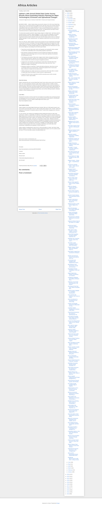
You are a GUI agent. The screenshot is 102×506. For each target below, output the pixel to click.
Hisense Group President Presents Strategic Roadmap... (73, 437)
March (69, 468)
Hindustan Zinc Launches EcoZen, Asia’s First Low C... (73, 239)
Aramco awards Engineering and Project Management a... (74, 377)
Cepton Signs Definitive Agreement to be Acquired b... (73, 114)
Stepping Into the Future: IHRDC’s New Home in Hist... (73, 122)
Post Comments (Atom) (43, 213)
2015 (68, 490)
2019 (68, 482)
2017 (68, 486)
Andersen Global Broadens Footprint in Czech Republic (73, 331)
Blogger (58, 503)
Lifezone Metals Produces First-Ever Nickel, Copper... (73, 339)
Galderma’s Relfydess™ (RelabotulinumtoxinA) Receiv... (73, 109)
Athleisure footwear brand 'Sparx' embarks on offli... (73, 131)
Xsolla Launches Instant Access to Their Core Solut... (73, 441)
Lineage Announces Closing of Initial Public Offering (73, 144)
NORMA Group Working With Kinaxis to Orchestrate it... (73, 402)
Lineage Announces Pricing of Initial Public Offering (73, 75)
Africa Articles (27, 5)
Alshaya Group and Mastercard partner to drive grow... (73, 352)
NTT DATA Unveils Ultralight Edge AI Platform (72, 385)
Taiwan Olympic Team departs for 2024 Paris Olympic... (73, 445)
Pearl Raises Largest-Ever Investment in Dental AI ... (74, 252)
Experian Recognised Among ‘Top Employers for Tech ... (73, 88)
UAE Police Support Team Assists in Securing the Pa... (74, 127)
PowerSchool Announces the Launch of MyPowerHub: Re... (73, 313)
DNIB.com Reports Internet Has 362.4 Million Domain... (72, 187)
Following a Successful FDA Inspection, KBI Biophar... (73, 283)
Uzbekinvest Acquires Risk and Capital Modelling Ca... (74, 49)
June (69, 462)
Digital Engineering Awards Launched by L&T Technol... (73, 274)
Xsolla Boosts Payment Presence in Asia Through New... (73, 450)
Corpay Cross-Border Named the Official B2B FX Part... (73, 305)
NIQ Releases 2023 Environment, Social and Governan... (73, 266)
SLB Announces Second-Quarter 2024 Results (73, 381)
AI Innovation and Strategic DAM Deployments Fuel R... (73, 261)
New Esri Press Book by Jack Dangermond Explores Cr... (73, 411)
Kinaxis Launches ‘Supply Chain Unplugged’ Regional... (73, 348)
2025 (68, 15)
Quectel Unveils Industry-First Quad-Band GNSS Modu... (73, 196)
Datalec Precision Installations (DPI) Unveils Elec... (72, 36)
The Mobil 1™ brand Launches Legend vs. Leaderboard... (73, 148)
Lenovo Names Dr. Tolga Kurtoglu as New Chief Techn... (73, 157)
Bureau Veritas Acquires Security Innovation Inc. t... (73, 192)
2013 (68, 493)
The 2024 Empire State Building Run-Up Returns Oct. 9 (73, 96)
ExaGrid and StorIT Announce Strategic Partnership (73, 226)
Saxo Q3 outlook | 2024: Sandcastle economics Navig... (73, 415)
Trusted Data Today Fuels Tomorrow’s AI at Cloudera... (73, 101)
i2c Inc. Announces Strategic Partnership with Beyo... (73, 357)
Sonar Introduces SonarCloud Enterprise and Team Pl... (73, 62)
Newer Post (22, 209)
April (69, 466)
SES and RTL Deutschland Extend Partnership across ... (73, 454)
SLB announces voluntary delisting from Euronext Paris (73, 218)
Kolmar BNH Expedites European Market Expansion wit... (73, 235)
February (70, 470)
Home (40, 209)
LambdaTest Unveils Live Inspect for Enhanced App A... (73, 140)
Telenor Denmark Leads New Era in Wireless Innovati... (73, 335)
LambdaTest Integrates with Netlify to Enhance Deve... (73, 279)
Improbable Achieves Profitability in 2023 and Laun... (73, 270)
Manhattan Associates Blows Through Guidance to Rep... (73, 40)
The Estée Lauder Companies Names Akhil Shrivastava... (73, 244)
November (70, 20)
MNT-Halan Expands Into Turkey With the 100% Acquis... (73, 153)
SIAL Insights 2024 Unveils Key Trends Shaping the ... (73, 70)
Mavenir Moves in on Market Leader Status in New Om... (74, 373)
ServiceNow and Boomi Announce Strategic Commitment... (73, 174)
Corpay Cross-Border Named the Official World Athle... (72, 213)
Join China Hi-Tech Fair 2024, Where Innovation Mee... (74, 287)
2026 (68, 13)
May (69, 464)
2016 (68, 488)
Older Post (58, 209)
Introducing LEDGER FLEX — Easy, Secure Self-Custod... (73, 166)
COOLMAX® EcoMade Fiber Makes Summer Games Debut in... (73, 318)
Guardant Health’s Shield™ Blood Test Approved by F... (73, 118)
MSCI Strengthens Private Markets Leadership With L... (74, 344)
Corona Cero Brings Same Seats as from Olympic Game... (74, 322)
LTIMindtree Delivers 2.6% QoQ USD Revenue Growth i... (74, 432)
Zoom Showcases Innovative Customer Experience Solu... (73, 57)
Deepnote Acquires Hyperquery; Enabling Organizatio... (73, 135)
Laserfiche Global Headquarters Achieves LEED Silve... (73, 309)
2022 (68, 476)
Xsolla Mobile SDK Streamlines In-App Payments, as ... (73, 406)
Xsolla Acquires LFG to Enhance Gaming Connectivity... (73, 389)
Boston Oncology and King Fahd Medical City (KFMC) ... (74, 53)
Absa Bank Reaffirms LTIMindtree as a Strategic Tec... (72, 428)
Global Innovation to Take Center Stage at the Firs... (73, 205)
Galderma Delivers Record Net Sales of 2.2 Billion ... (74, 222)
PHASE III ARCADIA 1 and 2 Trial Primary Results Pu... (73, 200)
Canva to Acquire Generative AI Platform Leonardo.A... (73, 105)
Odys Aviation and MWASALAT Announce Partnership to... (73, 398)
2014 (68, 491)
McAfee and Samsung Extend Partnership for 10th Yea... (73, 257)
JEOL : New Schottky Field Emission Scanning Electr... (74, 79)
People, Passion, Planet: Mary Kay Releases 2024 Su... (73, 248)
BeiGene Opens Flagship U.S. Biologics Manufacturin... (73, 292)
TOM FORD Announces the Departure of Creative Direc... (73, 368)
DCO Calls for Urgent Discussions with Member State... (72, 326)
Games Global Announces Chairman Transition (74, 360)
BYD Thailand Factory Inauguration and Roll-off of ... (73, 424)
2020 (68, 480)
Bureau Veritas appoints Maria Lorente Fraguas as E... (73, 183)
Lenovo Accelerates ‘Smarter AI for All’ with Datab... (73, 31)
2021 (68, 478)
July (69, 28)
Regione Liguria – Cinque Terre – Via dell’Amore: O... (73, 161)
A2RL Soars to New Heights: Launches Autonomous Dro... (72, 231)
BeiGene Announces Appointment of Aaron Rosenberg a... (73, 393)
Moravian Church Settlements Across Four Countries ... (73, 170)
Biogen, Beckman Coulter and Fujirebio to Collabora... (73, 83)
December (70, 18)
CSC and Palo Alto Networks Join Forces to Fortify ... (74, 296)
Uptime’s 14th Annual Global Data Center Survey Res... (73, 92)
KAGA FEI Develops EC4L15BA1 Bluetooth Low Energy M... (73, 209)
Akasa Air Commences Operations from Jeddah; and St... (73, 419)
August (70, 26)
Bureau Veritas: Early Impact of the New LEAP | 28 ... (72, 179)
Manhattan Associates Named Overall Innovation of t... (73, 364)
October (70, 22)
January (70, 472)
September (70, 24)
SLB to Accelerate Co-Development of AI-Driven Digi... (73, 300)
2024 (68, 17)
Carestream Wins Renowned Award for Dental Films (73, 44)
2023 (68, 474)
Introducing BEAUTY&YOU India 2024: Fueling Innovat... (73, 458)
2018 (68, 484)
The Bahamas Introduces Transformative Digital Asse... (73, 66)
